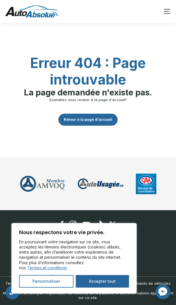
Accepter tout (102, 281)
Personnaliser (46, 281)
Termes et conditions (47, 267)
